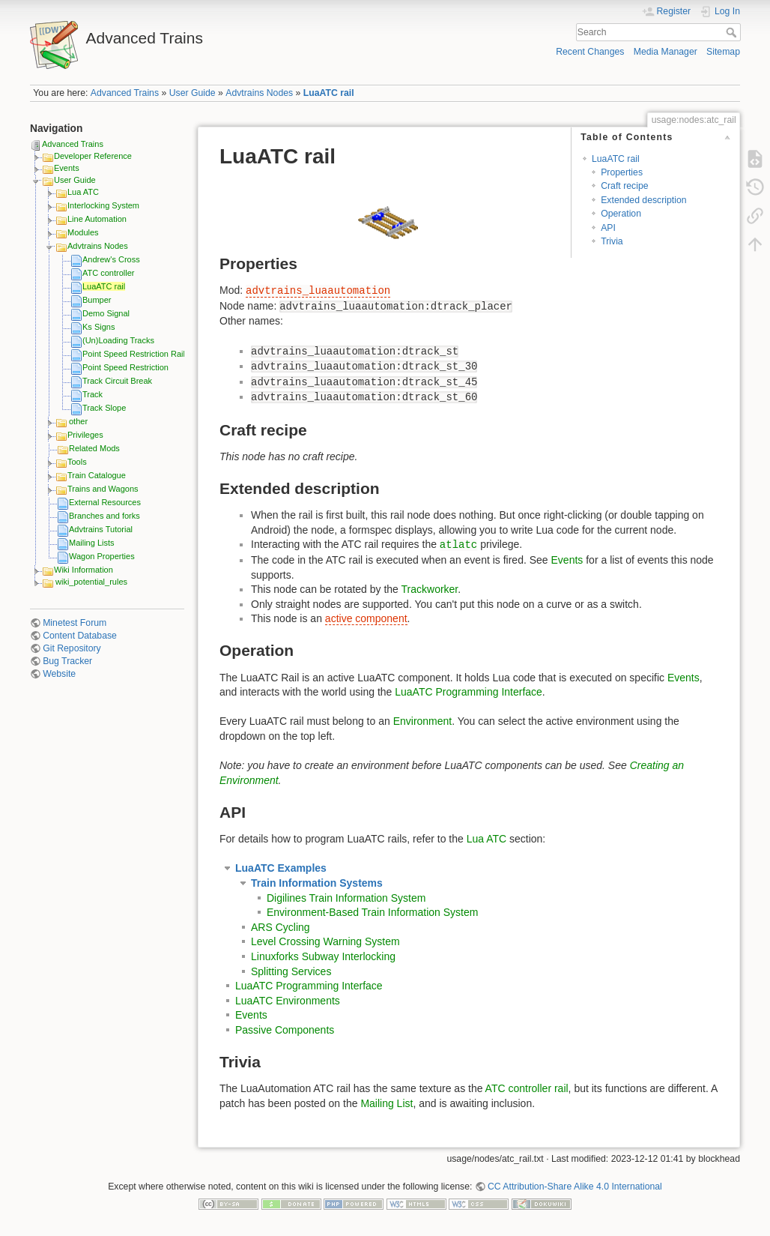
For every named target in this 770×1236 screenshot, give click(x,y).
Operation (621, 213)
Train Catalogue (96, 475)
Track (92, 394)
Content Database (80, 635)
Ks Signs (98, 326)
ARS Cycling (280, 927)
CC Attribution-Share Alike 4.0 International (575, 1186)
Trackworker (429, 589)
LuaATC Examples (281, 868)
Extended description (643, 200)
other (78, 421)
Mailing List (386, 1103)
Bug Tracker (67, 661)
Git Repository (72, 648)
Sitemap (723, 51)
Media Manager (665, 51)
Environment (422, 721)
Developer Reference (93, 155)
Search (733, 32)
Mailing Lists (92, 542)
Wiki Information (83, 569)
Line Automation (97, 218)
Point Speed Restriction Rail (133, 353)
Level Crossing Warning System (325, 941)
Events (66, 167)
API (608, 228)
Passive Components (284, 1030)
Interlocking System (103, 205)
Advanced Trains (125, 93)
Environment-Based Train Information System (372, 912)
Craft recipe (624, 186)
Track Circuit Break (117, 380)
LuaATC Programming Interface (468, 692)
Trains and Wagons (103, 488)
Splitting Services (291, 971)
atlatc (458, 545)
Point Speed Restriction (125, 367)
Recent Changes (590, 51)
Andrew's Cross (111, 259)
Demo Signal (106, 313)
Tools (77, 461)
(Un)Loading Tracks (118, 340)
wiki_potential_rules (91, 581)
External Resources (105, 502)
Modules (83, 232)
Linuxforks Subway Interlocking (323, 956)
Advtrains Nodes (259, 93)
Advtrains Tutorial (101, 529)
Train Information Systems (317, 883)
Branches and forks (104, 515)
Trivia (612, 241)
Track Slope (104, 407)
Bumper (97, 299)
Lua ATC (83, 191)
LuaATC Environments (287, 1001)
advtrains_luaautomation (318, 291)
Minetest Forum (74, 623)
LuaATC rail (328, 93)
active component (366, 618)
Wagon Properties (102, 556)
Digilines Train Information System (346, 898)
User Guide (192, 93)
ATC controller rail (527, 1088)
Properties (622, 172)
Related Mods (94, 448)
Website (59, 674)
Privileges (85, 434)
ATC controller (108, 272)
